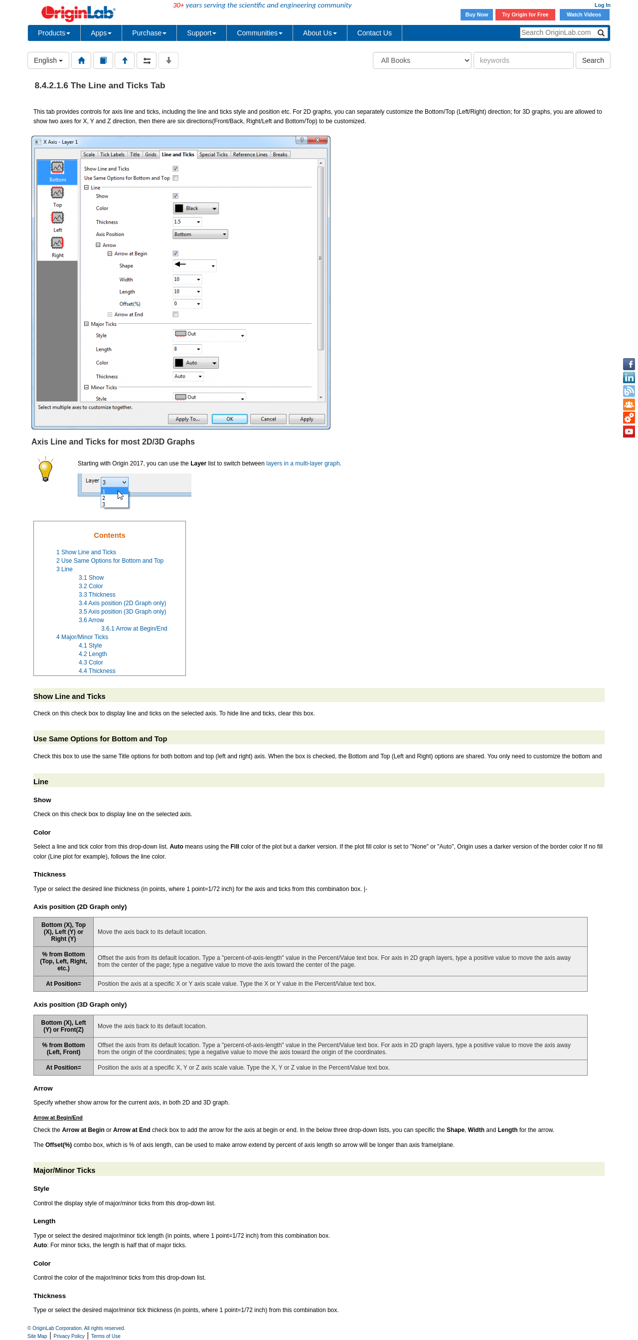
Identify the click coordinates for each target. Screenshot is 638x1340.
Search (593, 60)
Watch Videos (585, 14)
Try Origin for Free (525, 14)
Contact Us (374, 33)
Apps (101, 33)
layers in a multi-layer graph (302, 463)
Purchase (149, 33)
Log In (603, 5)
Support (201, 33)
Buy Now (477, 14)
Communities (260, 33)
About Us (320, 33)
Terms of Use (106, 1336)
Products (54, 33)
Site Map (37, 1336)
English (48, 60)
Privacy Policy (69, 1336)
